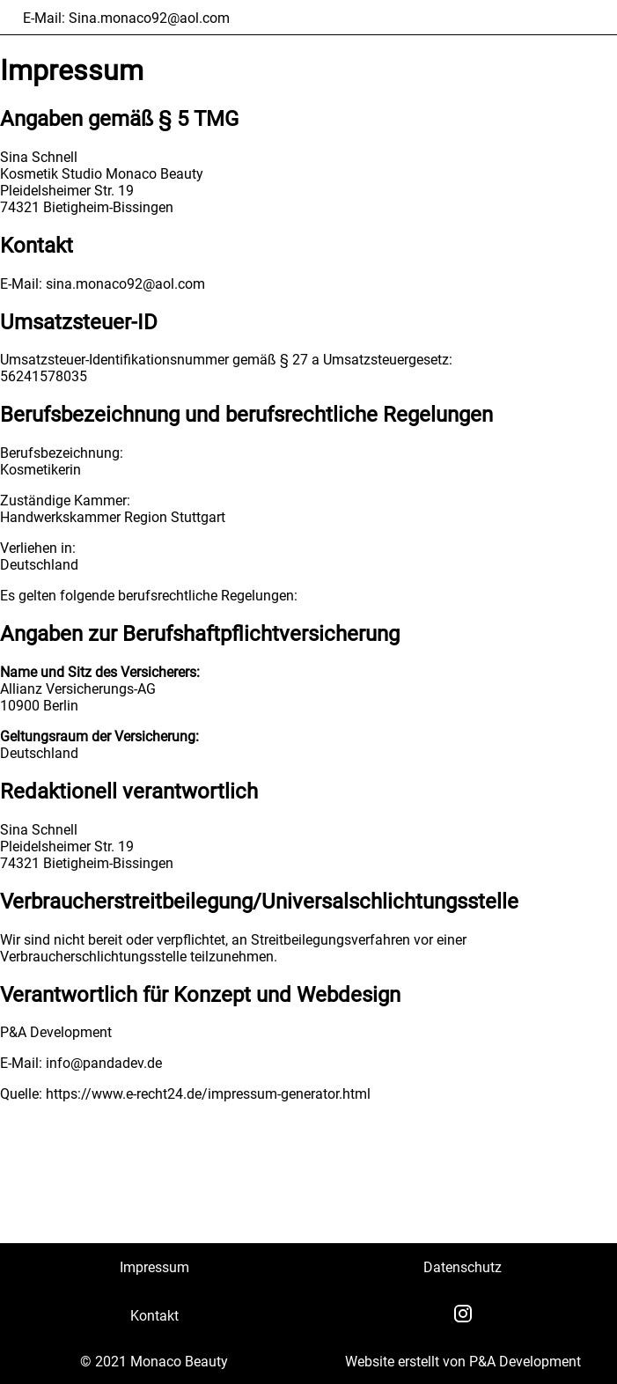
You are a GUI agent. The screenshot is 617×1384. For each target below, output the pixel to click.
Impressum (154, 1267)
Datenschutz (462, 1267)
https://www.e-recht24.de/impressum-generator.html (208, 1094)
